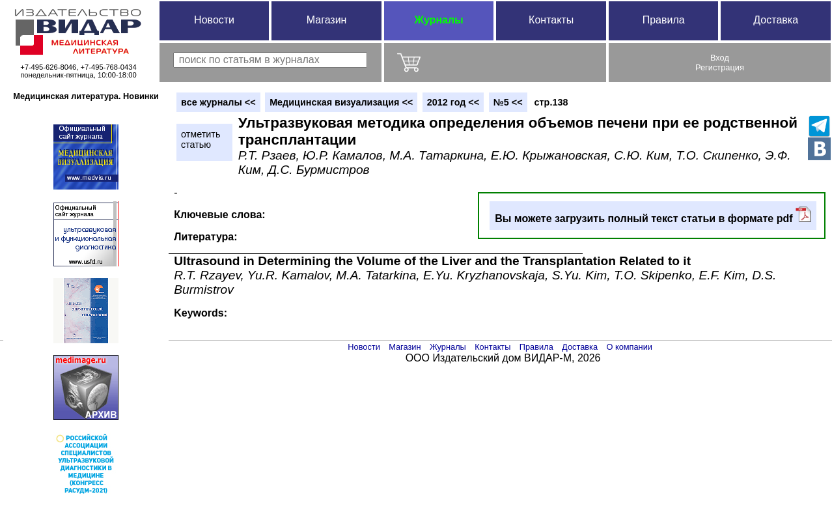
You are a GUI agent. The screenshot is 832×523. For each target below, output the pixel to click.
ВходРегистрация (719, 62)
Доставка (775, 19)
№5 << (508, 102)
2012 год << (453, 102)
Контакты (551, 19)
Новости (214, 19)
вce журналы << (218, 102)
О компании (629, 347)
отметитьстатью (200, 139)
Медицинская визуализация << (341, 102)
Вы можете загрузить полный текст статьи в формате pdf (653, 215)
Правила (664, 19)
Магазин (327, 19)
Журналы (438, 19)
